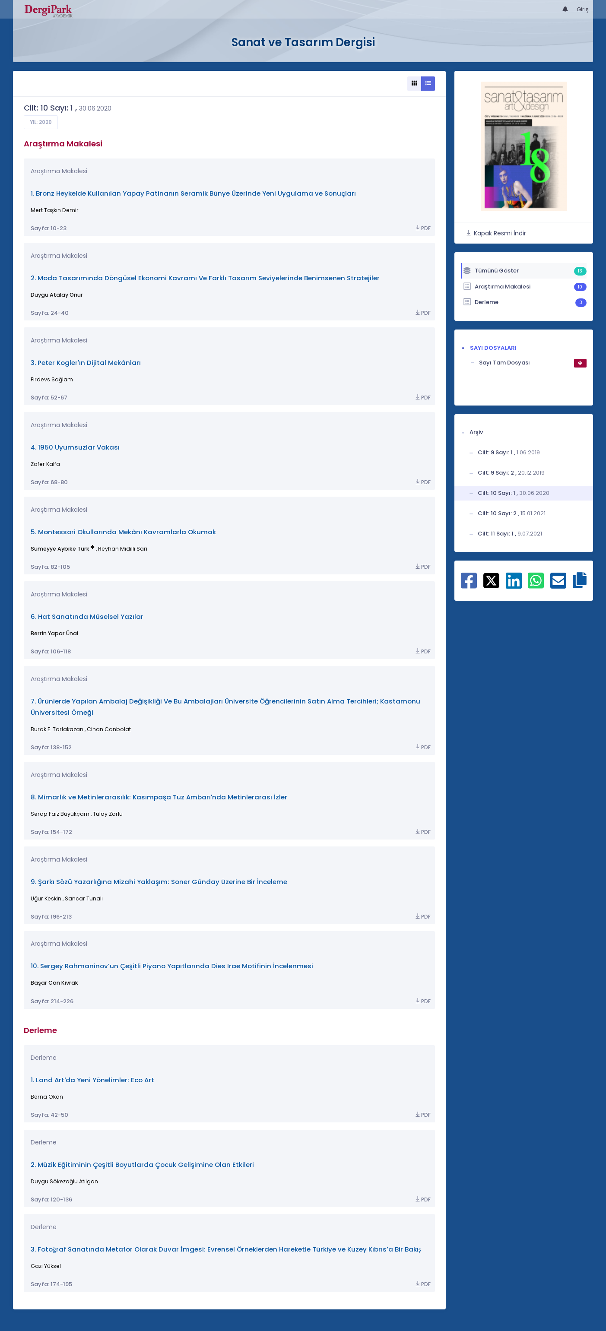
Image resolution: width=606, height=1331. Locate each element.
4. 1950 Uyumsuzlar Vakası (75, 447)
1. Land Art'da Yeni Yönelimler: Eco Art (92, 1079)
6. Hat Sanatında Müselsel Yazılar (87, 616)
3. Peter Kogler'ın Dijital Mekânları (86, 362)
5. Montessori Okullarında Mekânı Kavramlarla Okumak (123, 531)
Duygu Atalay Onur (57, 294)
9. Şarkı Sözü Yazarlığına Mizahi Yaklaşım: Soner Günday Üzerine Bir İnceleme (159, 881)
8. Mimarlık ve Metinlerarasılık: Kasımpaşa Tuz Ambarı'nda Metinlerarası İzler (159, 797)
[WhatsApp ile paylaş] (536, 585)
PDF (422, 228)
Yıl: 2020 (41, 122)
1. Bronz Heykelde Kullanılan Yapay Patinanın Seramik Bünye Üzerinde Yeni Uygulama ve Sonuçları (193, 193)
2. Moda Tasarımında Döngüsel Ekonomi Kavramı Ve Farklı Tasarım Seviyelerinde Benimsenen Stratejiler (205, 277)
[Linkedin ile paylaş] (514, 585)
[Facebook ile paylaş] (469, 585)
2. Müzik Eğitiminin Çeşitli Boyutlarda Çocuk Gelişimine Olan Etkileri (142, 1164)
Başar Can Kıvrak (54, 982)
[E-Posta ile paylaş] (558, 585)
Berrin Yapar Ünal (54, 633)
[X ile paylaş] (491, 580)
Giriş (583, 9)
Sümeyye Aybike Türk (60, 548)
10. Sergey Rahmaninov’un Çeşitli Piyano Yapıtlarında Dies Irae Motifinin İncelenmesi (172, 965)
